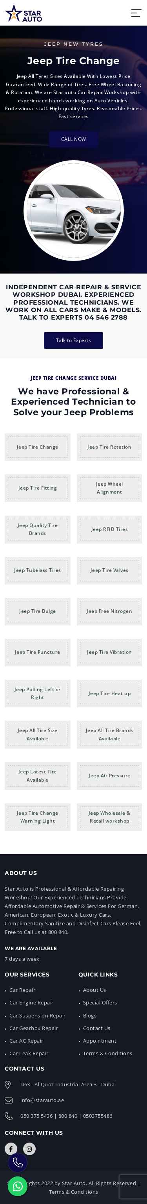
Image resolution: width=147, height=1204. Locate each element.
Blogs (90, 1015)
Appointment (100, 1040)
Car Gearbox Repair (33, 1028)
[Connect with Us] (11, 1149)
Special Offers (100, 1002)
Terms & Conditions (107, 1053)
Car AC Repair (26, 1040)
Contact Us (97, 1028)
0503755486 (98, 1115)
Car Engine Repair (31, 1002)
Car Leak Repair (29, 1053)
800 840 (68, 1115)
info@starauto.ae (42, 1100)
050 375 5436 (36, 1115)
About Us (94, 989)
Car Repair (22, 989)
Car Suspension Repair (37, 1015)
